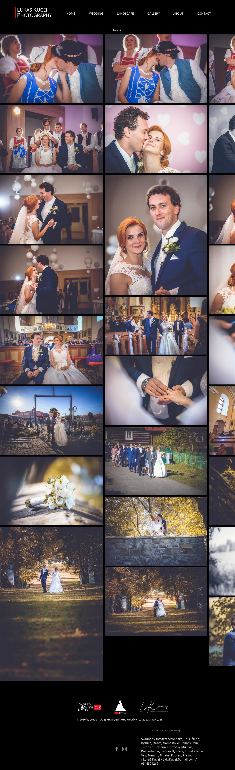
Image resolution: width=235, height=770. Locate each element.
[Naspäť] (117, 30)
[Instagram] (124, 749)
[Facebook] (117, 749)
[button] (96, 11)
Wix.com (157, 719)
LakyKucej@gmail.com (179, 759)
